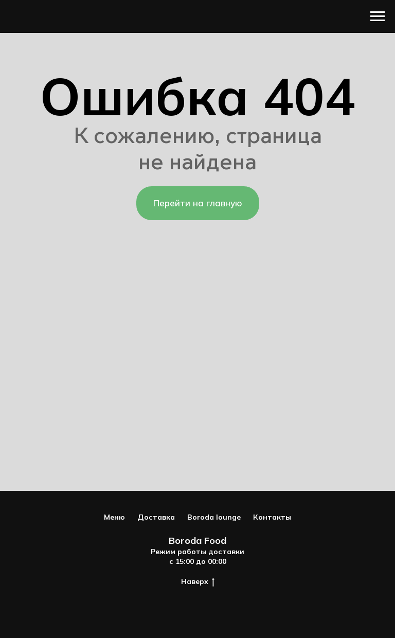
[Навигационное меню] (377, 16)
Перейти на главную (197, 203)
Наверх (197, 582)
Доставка (156, 517)
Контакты (272, 517)
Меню (114, 517)
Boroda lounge (214, 517)
